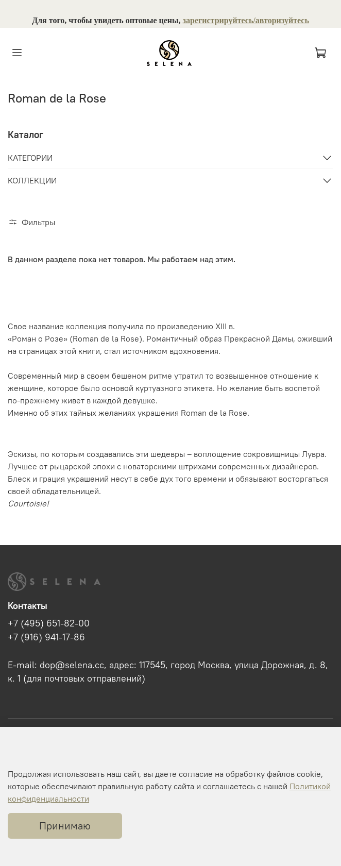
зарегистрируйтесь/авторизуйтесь (246, 20)
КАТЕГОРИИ (30, 157)
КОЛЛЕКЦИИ (32, 180)
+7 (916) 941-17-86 (46, 637)
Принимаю (65, 825)
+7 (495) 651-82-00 (49, 623)
